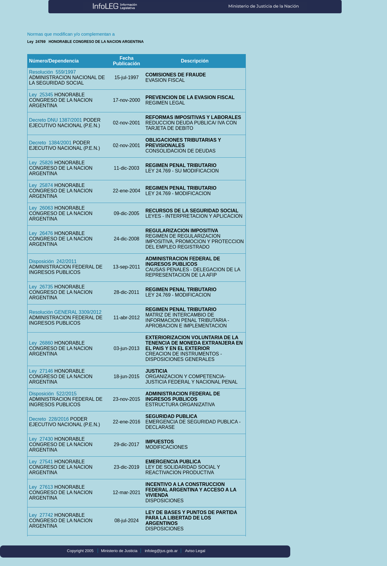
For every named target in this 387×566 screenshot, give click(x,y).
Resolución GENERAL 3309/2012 (65, 312)
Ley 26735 (41, 286)
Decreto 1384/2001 (50, 142)
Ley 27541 (41, 461)
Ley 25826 (41, 162)
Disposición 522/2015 (52, 393)
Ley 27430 (41, 439)
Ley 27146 (41, 371)
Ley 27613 (41, 487)
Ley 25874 (41, 185)
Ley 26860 (41, 343)
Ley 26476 (41, 233)
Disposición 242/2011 (52, 261)
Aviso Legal (195, 550)
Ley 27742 (41, 515)
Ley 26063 (41, 208)
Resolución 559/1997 (52, 72)
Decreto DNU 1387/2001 (55, 120)
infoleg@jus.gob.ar (161, 550)
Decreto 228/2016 (49, 419)
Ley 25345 (41, 94)
